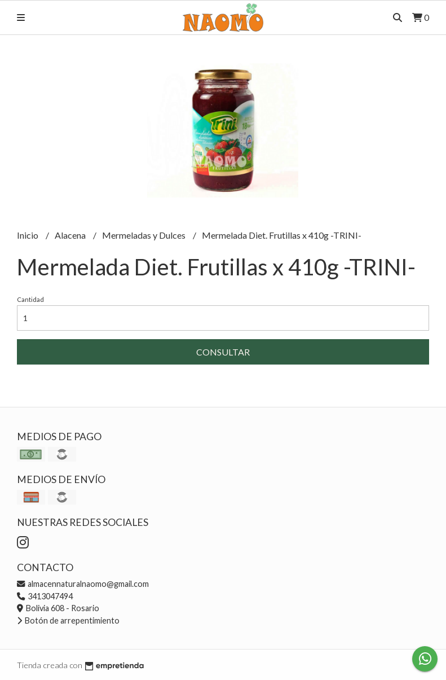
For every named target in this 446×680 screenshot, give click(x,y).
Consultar (223, 351)
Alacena (71, 235)
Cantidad (30, 299)
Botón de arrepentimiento (68, 620)
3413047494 (45, 596)
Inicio (28, 235)
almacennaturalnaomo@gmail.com (83, 584)
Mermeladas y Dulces (144, 235)
